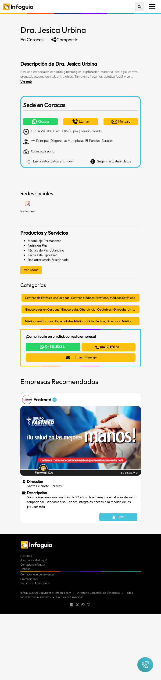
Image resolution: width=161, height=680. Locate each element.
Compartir (64, 39)
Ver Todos (31, 335)
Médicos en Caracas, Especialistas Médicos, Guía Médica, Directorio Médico (78, 387)
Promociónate (29, 644)
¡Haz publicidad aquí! (33, 626)
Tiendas (25, 634)
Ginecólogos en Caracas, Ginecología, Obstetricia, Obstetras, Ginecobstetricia (81, 375)
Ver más (26, 82)
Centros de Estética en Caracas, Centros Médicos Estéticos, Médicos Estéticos (80, 363)
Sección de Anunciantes (35, 649)
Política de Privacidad (69, 663)
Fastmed (45, 465)
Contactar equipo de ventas (37, 640)
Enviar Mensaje (81, 423)
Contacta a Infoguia (32, 630)
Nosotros (26, 622)
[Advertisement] (75, 51)
